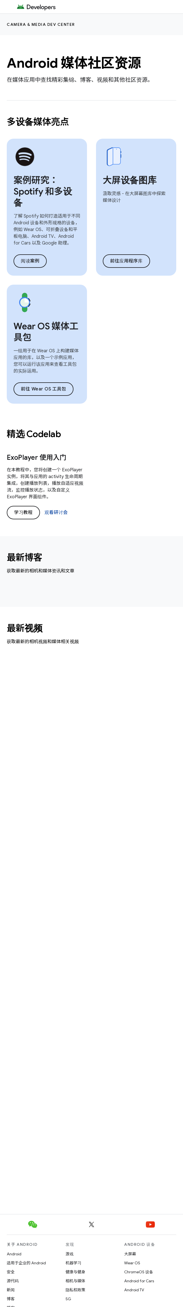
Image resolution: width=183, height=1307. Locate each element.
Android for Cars (139, 1280)
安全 (11, 1271)
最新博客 (24, 557)
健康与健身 (75, 1271)
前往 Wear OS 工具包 (43, 389)
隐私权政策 (75, 1289)
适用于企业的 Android (26, 1262)
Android (14, 1253)
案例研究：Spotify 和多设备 (43, 191)
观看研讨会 (56, 512)
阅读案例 (30, 261)
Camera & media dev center (41, 24)
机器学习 (73, 1262)
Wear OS (132, 1262)
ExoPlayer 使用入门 (36, 457)
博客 (11, 1298)
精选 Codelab (34, 434)
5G (68, 1298)
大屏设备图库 (130, 180)
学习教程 (23, 512)
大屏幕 (130, 1253)
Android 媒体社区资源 (74, 63)
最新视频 (24, 628)
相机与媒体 (75, 1280)
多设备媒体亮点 (38, 121)
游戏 (69, 1253)
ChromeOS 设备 (138, 1271)
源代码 (13, 1280)
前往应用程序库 (126, 261)
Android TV (134, 1289)
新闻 (11, 1289)
